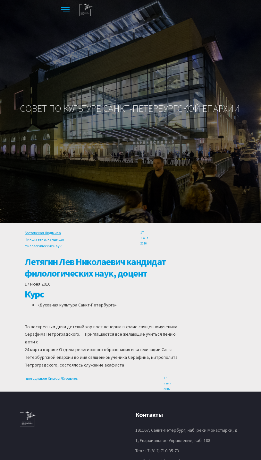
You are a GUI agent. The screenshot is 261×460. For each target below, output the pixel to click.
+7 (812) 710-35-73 (162, 451)
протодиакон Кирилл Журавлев (51, 378)
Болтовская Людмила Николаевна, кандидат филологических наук (44, 239)
